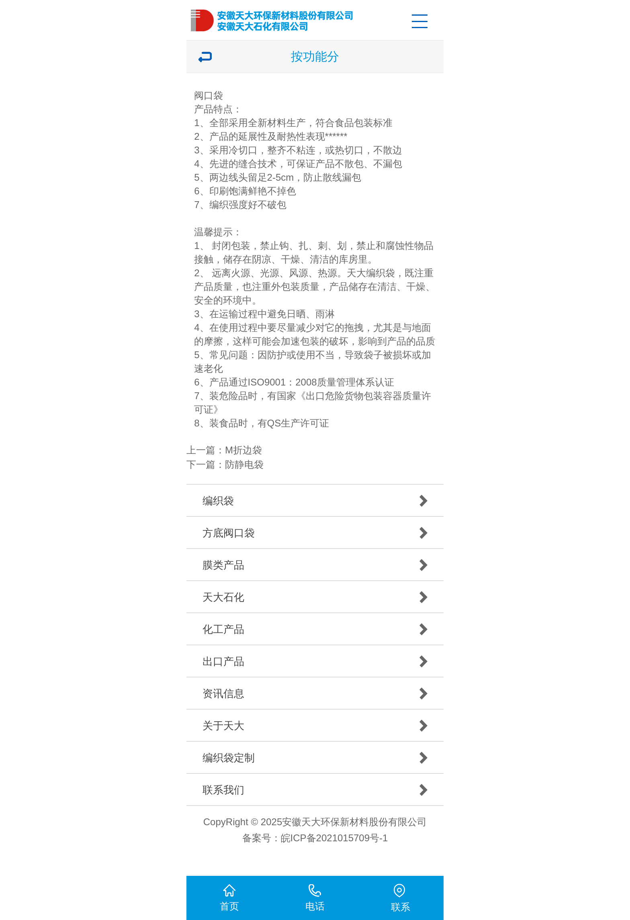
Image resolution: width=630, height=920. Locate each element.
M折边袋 (243, 450)
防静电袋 (244, 464)
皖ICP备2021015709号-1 (334, 837)
